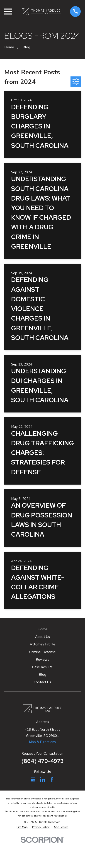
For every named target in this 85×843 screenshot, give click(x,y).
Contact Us (42, 682)
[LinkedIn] (42, 779)
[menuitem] (22, 827)
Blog (42, 674)
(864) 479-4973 (42, 761)
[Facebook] (52, 779)
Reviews (42, 659)
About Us (42, 636)
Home (42, 629)
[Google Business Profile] (33, 779)
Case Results (42, 667)
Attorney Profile (42, 644)
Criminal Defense (42, 652)
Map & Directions (42, 742)
